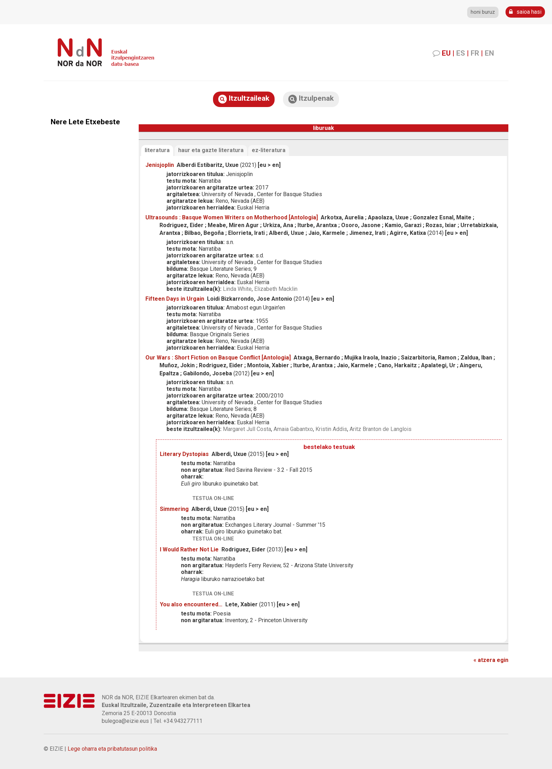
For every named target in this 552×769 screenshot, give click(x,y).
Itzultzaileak (243, 99)
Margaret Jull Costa (247, 429)
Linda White (237, 289)
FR (475, 53)
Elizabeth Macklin (275, 289)
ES (460, 53)
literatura (157, 150)
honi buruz (483, 12)
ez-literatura (269, 150)
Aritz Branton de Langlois (381, 429)
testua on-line (213, 498)
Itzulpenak (311, 99)
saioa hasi (525, 11)
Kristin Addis (331, 429)
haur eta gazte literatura (211, 150)
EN (489, 53)
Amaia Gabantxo (293, 429)
